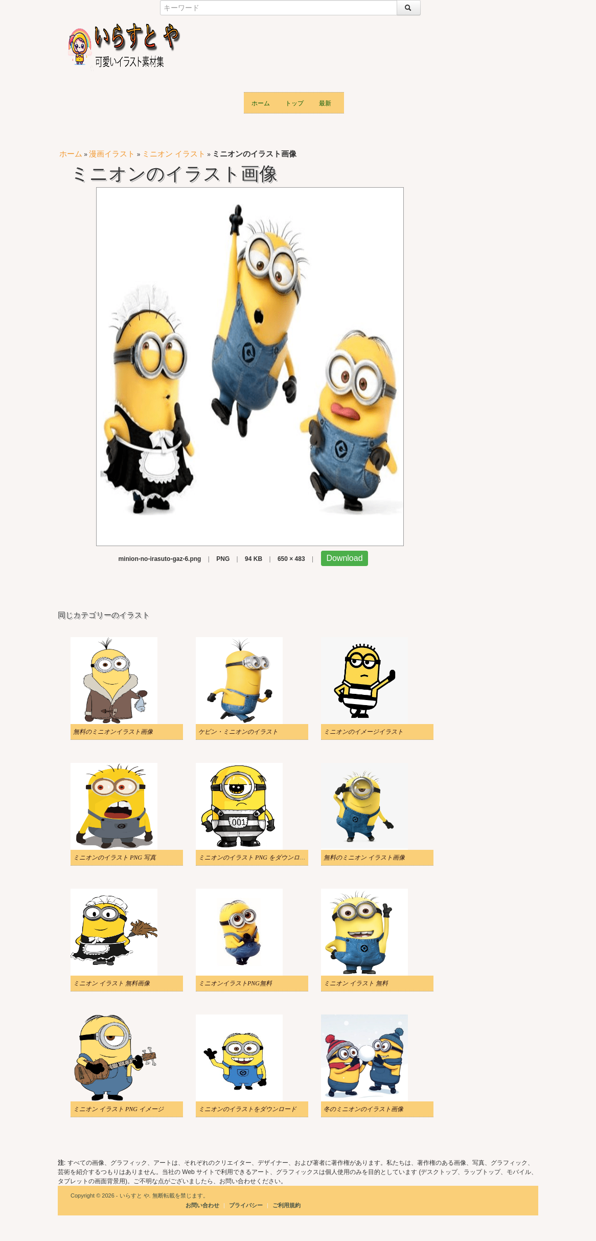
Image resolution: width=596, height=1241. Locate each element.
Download (344, 558)
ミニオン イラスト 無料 (356, 983)
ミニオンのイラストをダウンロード (247, 1109)
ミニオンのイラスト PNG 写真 (114, 857)
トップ (294, 102)
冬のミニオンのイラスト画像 (363, 1109)
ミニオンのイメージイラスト (363, 731)
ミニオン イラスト (173, 153)
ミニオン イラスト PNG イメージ (118, 1109)
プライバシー (246, 1205)
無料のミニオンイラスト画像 (113, 731)
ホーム (260, 102)
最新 (325, 102)
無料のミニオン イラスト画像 (364, 857)
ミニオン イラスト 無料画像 (111, 983)
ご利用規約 (286, 1205)
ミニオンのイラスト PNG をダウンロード (255, 857)
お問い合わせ (202, 1205)
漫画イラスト (112, 153)
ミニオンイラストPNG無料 (235, 983)
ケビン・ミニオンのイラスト (238, 731)
